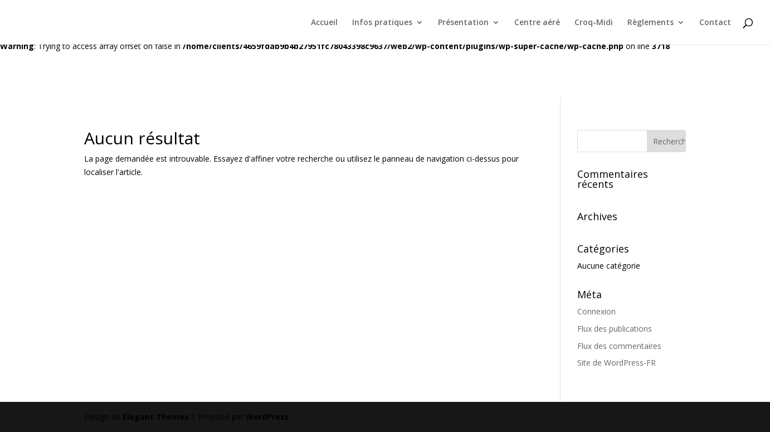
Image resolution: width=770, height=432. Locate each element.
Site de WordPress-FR (616, 362)
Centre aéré (537, 22)
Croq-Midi (593, 22)
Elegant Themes (156, 416)
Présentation (463, 22)
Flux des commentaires (619, 346)
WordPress (267, 416)
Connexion (596, 311)
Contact (715, 22)
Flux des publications (614, 328)
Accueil (324, 22)
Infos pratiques (382, 22)
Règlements (650, 22)
